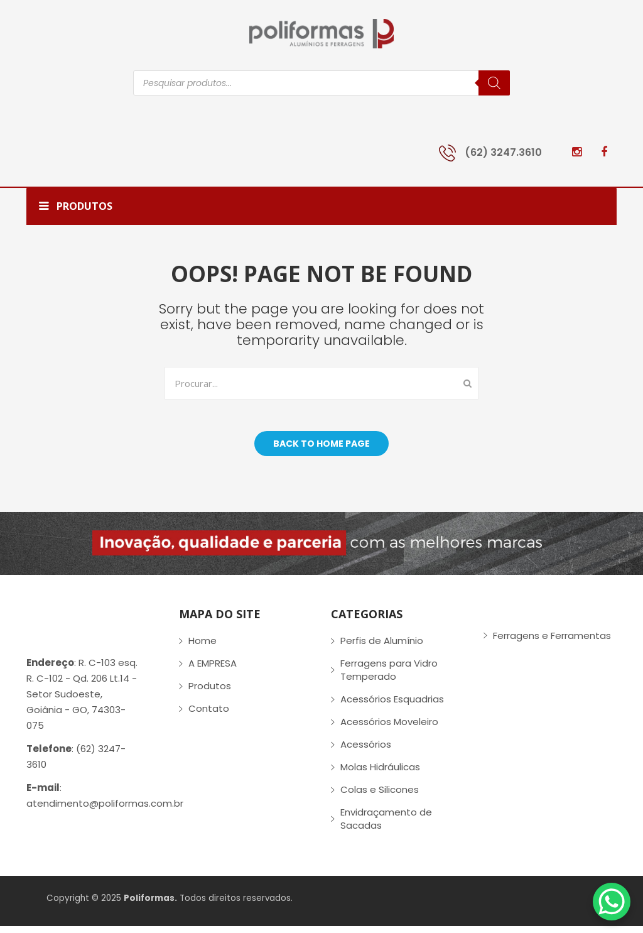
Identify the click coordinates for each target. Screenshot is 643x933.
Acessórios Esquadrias (392, 705)
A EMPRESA (212, 670)
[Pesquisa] (494, 82)
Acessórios (365, 751)
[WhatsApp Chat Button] (611, 901)
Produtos (209, 692)
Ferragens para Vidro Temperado (389, 676)
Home (202, 647)
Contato (208, 715)
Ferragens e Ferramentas (552, 641)
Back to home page (321, 450)
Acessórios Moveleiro (389, 728)
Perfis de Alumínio (381, 647)
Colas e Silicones (379, 796)
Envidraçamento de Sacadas (386, 825)
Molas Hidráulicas (380, 773)
